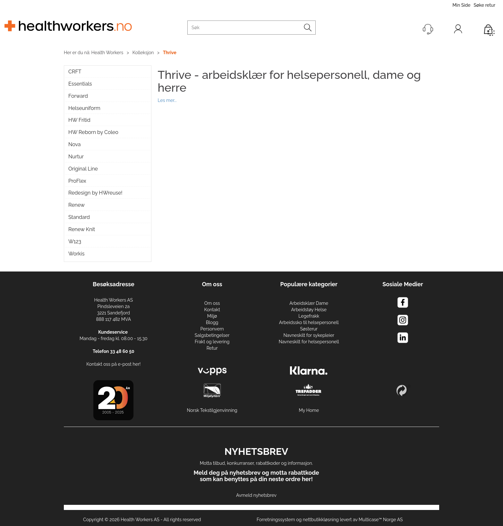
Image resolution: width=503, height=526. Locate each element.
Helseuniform (84, 108)
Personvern (212, 328)
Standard (79, 217)
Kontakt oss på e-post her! (113, 364)
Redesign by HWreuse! (95, 193)
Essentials (80, 84)
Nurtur (76, 157)
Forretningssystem (276, 519)
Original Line (83, 169)
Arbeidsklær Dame (308, 303)
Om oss (212, 303)
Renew (76, 205)
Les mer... (167, 100)
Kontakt (212, 309)
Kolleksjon (143, 52)
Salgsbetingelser (212, 335)
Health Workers (107, 52)
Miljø (212, 316)
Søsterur (309, 328)
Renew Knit (81, 229)
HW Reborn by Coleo (93, 132)
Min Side (461, 5)
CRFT (74, 72)
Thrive (169, 52)
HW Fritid (79, 120)
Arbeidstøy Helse (309, 309)
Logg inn (458, 30)
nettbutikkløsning (321, 519)
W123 (74, 241)
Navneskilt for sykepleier (309, 335)
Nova (74, 144)
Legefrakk (308, 316)
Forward (78, 96)
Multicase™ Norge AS (381, 519)
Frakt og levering (212, 341)
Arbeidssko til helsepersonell (309, 322)
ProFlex (77, 181)
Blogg (212, 322)
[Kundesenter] (428, 29)
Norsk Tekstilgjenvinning (212, 410)
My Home (309, 410)
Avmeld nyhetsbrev (256, 495)
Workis (76, 254)
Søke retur (484, 5)
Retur (212, 348)
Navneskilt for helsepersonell (309, 341)
